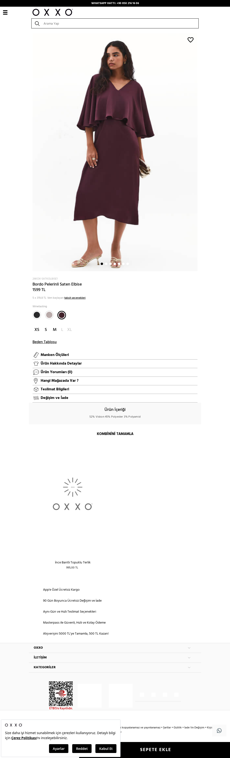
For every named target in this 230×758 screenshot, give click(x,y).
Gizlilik (178, 727)
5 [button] (119, 264)
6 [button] (123, 264)
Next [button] (31, 152)
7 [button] (127, 264)
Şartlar (167, 727)
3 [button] (110, 264)
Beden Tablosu (45, 342)
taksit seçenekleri (75, 298)
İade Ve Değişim (194, 727)
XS (36, 329)
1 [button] (102, 264)
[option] (115, 152)
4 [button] (115, 264)
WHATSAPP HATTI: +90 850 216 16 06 (115, 3)
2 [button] (106, 264)
